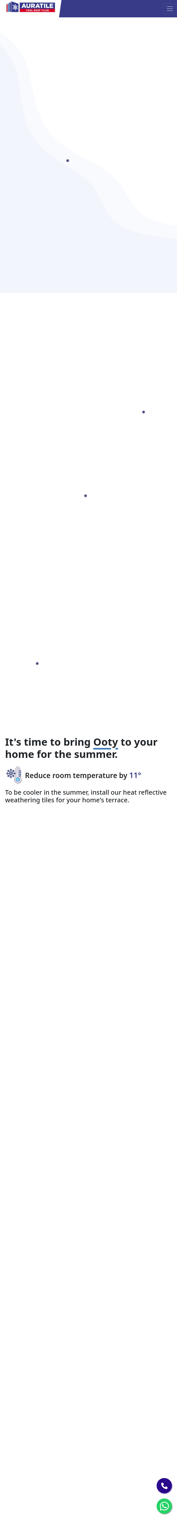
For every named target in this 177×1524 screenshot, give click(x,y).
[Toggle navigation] (170, 9)
